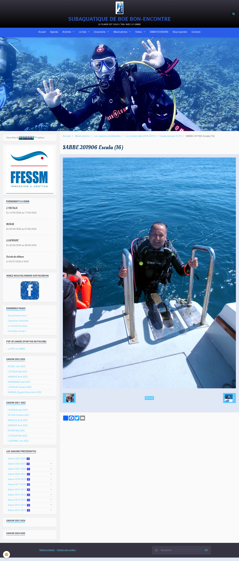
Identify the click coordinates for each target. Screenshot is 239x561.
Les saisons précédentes (107, 139)
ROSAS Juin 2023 (16, 370)
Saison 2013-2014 (19, 508)
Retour (149, 401)
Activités (66, 33)
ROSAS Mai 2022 (16, 434)
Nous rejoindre (180, 33)
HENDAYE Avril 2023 (18, 380)
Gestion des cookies (66, 553)
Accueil (41, 33)
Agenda (54, 33)
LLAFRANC (12, 244)
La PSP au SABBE (16, 352)
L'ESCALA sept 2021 (18, 413)
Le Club (83, 33)
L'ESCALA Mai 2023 (17, 375)
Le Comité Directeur (17, 329)
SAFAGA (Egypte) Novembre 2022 (24, 395)
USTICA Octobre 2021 (18, 418)
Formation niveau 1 (17, 334)
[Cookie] (6, 554)
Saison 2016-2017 (19, 493)
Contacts (196, 33)
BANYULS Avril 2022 (18, 423)
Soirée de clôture (15, 260)
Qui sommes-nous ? (18, 319)
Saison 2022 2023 (19, 467)
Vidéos (139, 33)
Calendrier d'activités (18, 324)
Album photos (120, 33)
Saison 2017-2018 (19, 488)
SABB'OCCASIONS (159, 33)
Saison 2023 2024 (19, 462)
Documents (100, 33)
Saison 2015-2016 (19, 498)
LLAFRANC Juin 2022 (18, 444)
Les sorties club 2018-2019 (140, 139)
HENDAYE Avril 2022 (18, 429)
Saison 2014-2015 (19, 503)
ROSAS (10, 227)
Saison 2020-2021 (19, 477)
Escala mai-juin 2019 (170, 139)
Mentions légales (47, 553)
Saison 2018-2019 (19, 482)
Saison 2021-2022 (19, 472)
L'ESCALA (11, 211)
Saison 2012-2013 (19, 513)
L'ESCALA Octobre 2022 (20, 390)
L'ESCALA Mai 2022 (17, 439)
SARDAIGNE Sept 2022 (19, 385)
